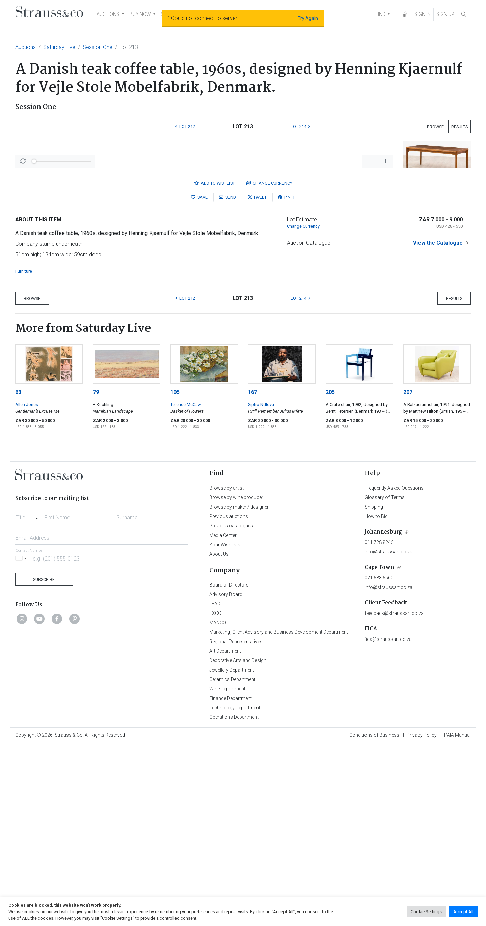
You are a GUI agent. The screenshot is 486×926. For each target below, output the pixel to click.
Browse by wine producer (236, 674)
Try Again (308, 18)
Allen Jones (26, 581)
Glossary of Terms (384, 674)
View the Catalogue (438, 419)
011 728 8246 (379, 719)
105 (175, 569)
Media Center (223, 712)
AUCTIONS (108, 14)
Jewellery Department (231, 846)
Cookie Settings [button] (426, 911)
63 (18, 569)
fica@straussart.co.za (388, 816)
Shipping (373, 683)
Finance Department (230, 875)
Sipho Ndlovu (261, 581)
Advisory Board (225, 771)
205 (330, 569)
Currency (269, 359)
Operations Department (234, 894)
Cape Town (379, 744)
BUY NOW (140, 14)
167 (252, 569)
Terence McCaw (185, 581)
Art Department (225, 827)
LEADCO (218, 780)
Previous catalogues (231, 702)
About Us (219, 731)
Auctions (25, 47)
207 (407, 569)
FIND (380, 14)
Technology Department (234, 884)
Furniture (23, 448)
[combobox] (28, 692)
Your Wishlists (224, 721)
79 (96, 569)
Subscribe (44, 756)
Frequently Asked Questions (394, 665)
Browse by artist (226, 665)
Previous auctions (228, 693)
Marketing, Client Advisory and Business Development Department (278, 809)
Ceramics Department (232, 856)
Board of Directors (229, 761)
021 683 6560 (379, 754)
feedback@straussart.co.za (394, 790)
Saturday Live (59, 47)
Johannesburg (383, 709)
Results (459, 126)
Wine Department (227, 865)
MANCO (217, 799)
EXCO (215, 790)
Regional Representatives (236, 818)
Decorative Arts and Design (237, 837)
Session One (97, 47)
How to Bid (376, 693)
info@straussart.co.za (388, 728)
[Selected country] (22, 735)
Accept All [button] (463, 911)
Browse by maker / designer (239, 683)
